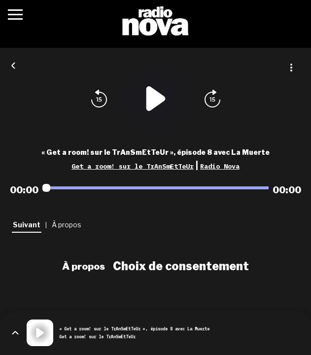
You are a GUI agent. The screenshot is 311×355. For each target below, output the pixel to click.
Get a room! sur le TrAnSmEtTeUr (132, 166)
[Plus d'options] (291, 67)
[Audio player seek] (155, 188)
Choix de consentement (181, 266)
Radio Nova (220, 166)
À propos (83, 266)
